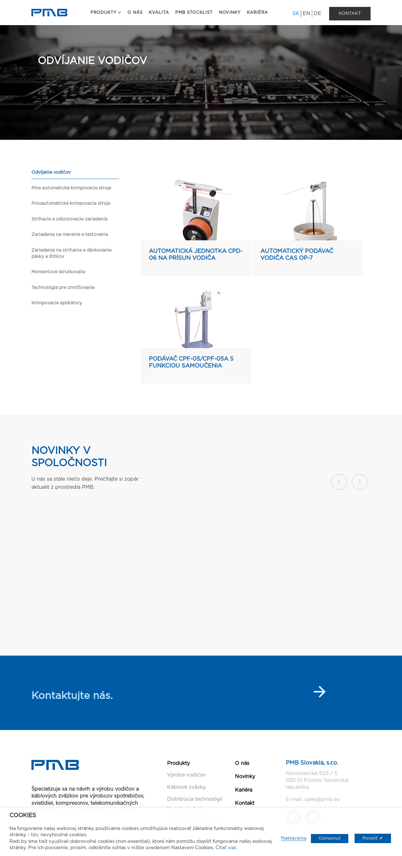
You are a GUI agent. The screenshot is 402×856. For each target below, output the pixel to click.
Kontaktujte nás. (72, 696)
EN (306, 13)
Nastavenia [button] (293, 838)
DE (317, 13)
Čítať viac (226, 847)
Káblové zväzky (186, 787)
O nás (242, 763)
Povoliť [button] (370, 838)
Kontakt (244, 803)
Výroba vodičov (186, 774)
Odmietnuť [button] (329, 839)
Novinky (245, 776)
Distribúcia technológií (194, 799)
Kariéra (243, 790)
